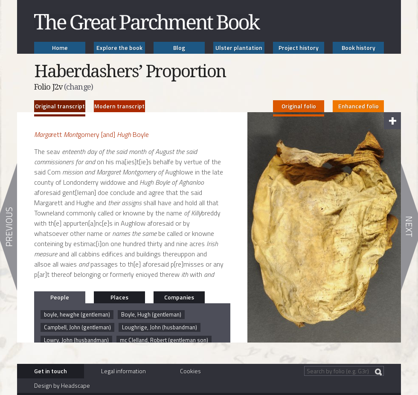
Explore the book (119, 47)
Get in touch (50, 370)
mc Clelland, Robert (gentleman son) (164, 340)
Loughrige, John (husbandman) (159, 327)
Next (409, 227)
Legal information (123, 370)
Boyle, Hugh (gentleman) (151, 314)
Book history (358, 47)
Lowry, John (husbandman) (76, 340)
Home (60, 47)
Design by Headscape (62, 385)
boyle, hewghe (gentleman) (77, 314)
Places (119, 297)
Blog (179, 47)
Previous (8, 227)
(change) (78, 86)
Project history (299, 47)
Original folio (299, 106)
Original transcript (60, 106)
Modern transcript (119, 106)
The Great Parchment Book (147, 22)
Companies (179, 297)
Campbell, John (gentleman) (77, 327)
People (59, 297)
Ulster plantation (238, 47)
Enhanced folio (358, 106)
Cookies (190, 370)
